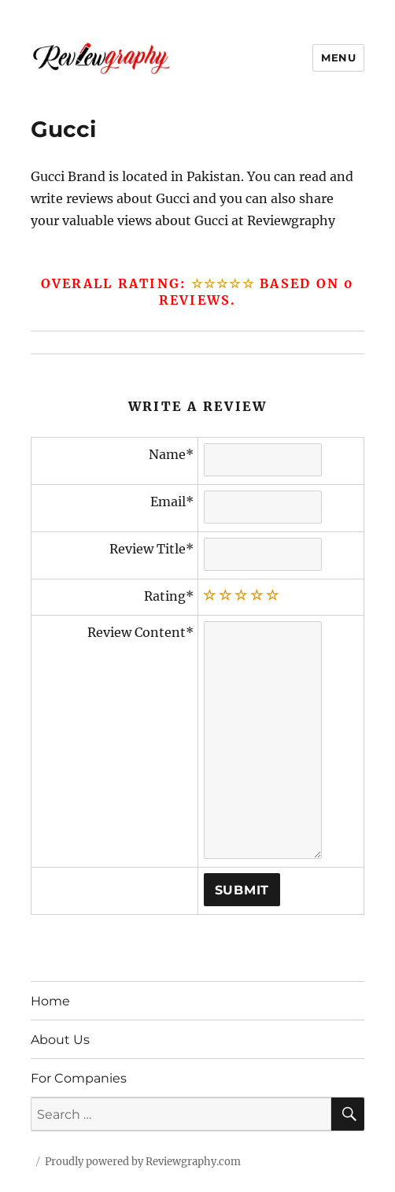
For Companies (79, 1078)
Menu (338, 57)
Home (50, 1001)
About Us (60, 1039)
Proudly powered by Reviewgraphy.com (143, 1161)
